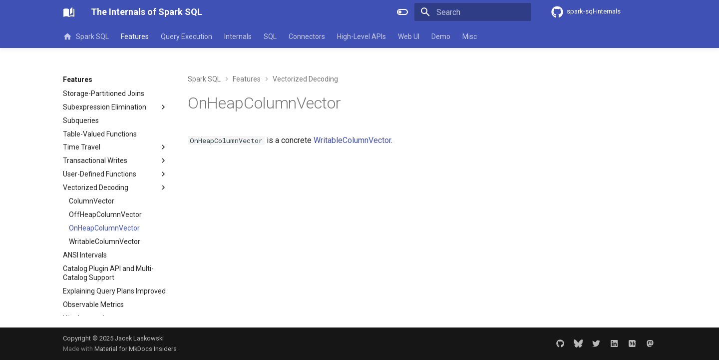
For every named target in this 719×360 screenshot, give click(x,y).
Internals (238, 36)
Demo (440, 36)
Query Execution (186, 36)
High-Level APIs (361, 36)
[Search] (472, 12)
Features (135, 36)
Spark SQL (86, 36)
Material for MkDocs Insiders (135, 348)
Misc (469, 36)
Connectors (307, 36)
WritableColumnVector (352, 140)
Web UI (408, 36)
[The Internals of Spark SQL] (69, 12)
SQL (270, 36)
